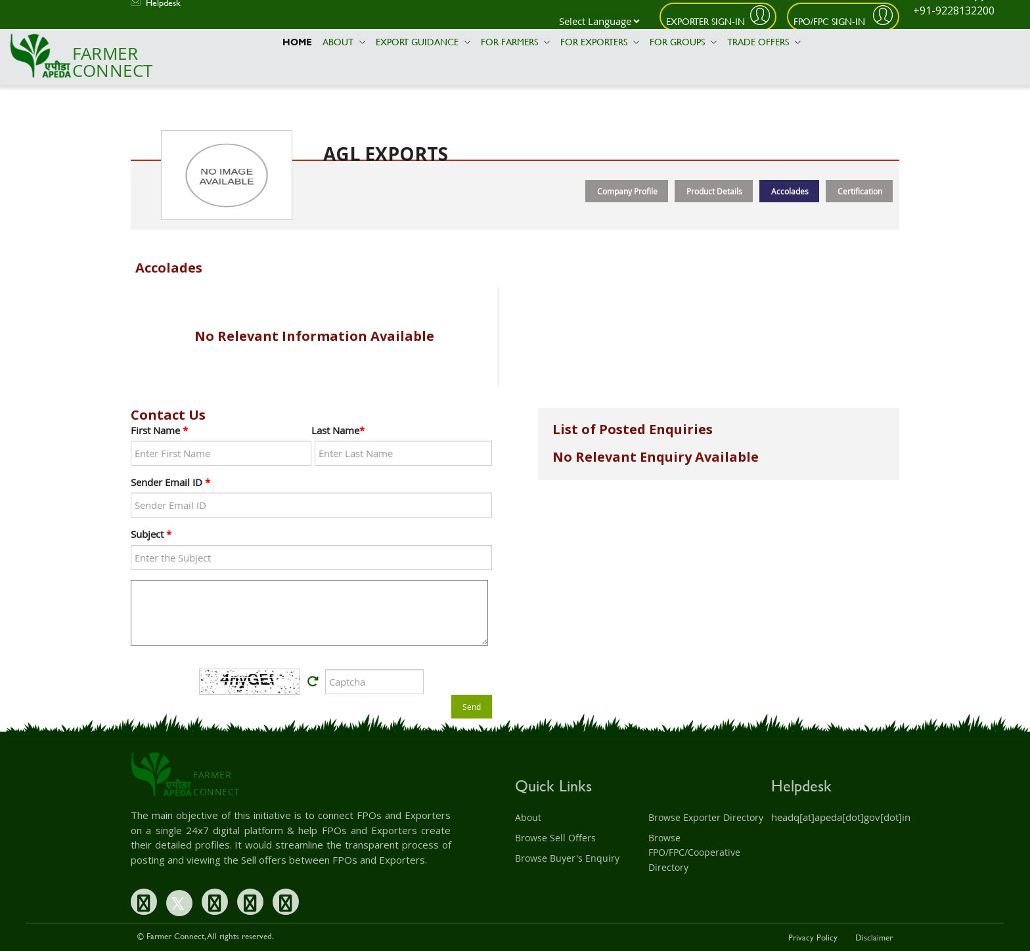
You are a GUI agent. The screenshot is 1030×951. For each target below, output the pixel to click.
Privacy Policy (813, 937)
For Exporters (599, 42)
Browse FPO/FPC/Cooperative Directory (694, 852)
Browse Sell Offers (555, 837)
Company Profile (627, 191)
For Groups (683, 42)
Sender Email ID (170, 482)
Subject (151, 534)
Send (471, 706)
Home (297, 42)
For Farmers (515, 42)
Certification (860, 191)
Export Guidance (423, 42)
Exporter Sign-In (705, 21)
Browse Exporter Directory (705, 817)
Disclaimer (874, 937)
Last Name (338, 430)
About (344, 42)
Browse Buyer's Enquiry (567, 858)
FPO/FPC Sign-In (831, 21)
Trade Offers (764, 42)
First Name (159, 430)
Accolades (790, 191)
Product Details (714, 191)
